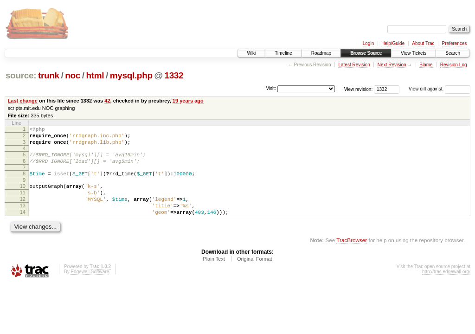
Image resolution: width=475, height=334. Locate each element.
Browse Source (366, 53)
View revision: (358, 88)
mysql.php (131, 75)
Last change (23, 100)
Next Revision (392, 64)
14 (23, 226)
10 (23, 194)
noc (72, 75)
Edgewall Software (90, 286)
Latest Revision (354, 64)
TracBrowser (351, 255)
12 (23, 210)
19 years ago (188, 100)
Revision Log (453, 64)
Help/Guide (392, 43)
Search (452, 53)
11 (23, 202)
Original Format (254, 274)
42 (107, 100)
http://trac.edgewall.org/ (446, 286)
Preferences (454, 43)
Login (368, 43)
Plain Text (214, 274)
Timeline (283, 53)
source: (21, 75)
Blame (425, 64)
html (95, 75)
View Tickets (413, 53)
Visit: (271, 88)
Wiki (251, 53)
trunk (48, 75)
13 (23, 218)
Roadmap (321, 53)
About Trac (423, 43)
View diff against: (439, 88)
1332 (173, 75)
